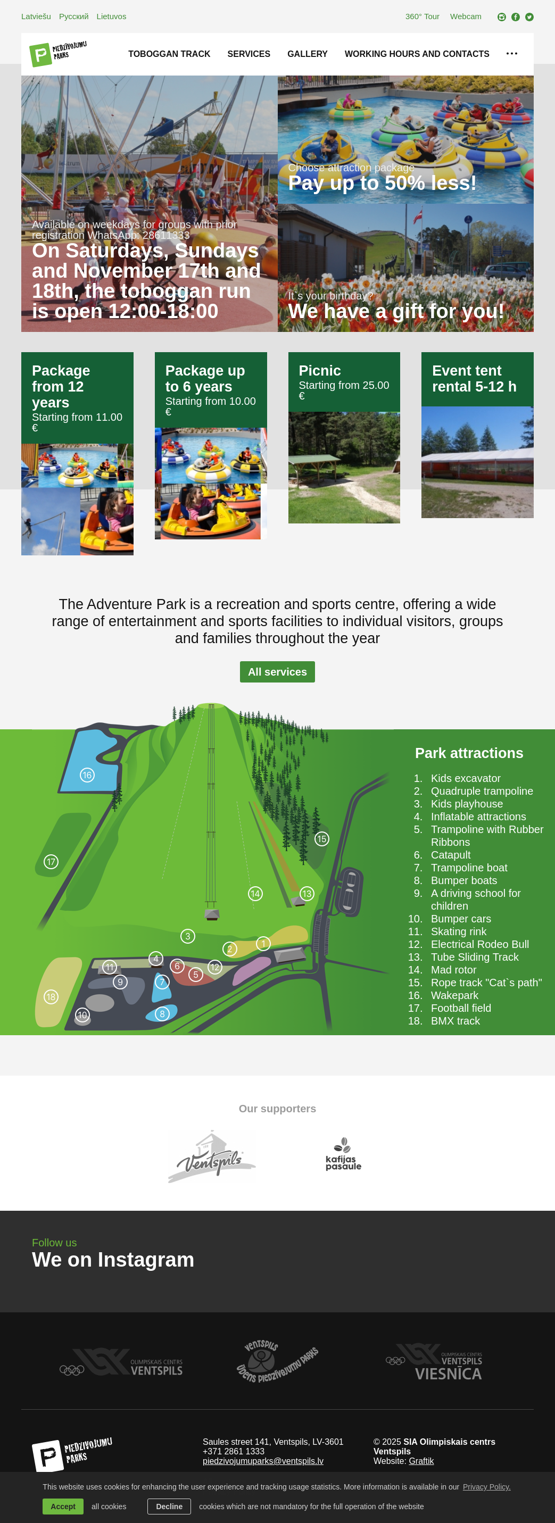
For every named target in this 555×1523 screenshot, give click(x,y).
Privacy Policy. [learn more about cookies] (487, 1487)
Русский (74, 16)
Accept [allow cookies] (63, 1506)
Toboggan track (169, 54)
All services (277, 672)
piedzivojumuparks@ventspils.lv (263, 1461)
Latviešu (36, 16)
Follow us (54, 1242)
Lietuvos (112, 16)
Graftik (421, 1461)
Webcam (466, 16)
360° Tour (422, 16)
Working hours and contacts (417, 54)
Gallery (307, 54)
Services (249, 54)
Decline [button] (169, 1506)
